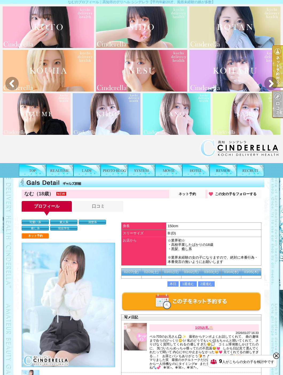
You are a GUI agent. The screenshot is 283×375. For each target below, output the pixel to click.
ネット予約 (187, 194)
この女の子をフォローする (236, 194)
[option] (141, 83)
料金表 (141, 170)
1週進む (188, 284)
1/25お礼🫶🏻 (204, 328)
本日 (173, 284)
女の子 (87, 170)
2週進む (206, 284)
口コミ (223, 170)
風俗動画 (168, 170)
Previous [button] (12, 83)
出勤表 (59, 170)
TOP (32, 170)
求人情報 (250, 170)
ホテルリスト (196, 170)
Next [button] (271, 83)
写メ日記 (114, 170)
